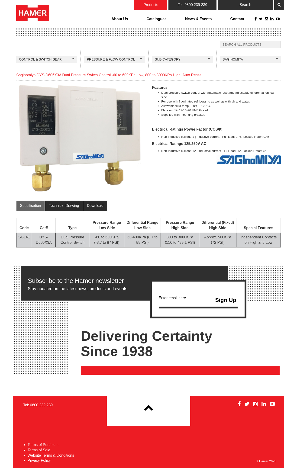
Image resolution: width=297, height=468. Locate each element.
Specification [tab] (30, 206)
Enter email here (198, 301)
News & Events (198, 19)
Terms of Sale (39, 450)
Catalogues (156, 19)
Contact (237, 19)
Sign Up (225, 300)
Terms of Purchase (43, 445)
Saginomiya (250, 59)
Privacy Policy (39, 460)
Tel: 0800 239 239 (192, 5)
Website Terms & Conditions (51, 455)
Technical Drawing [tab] (64, 206)
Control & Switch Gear (46, 59)
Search (245, 5)
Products (150, 5)
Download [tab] (95, 206)
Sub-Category (182, 59)
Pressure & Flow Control (114, 59)
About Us (119, 19)
